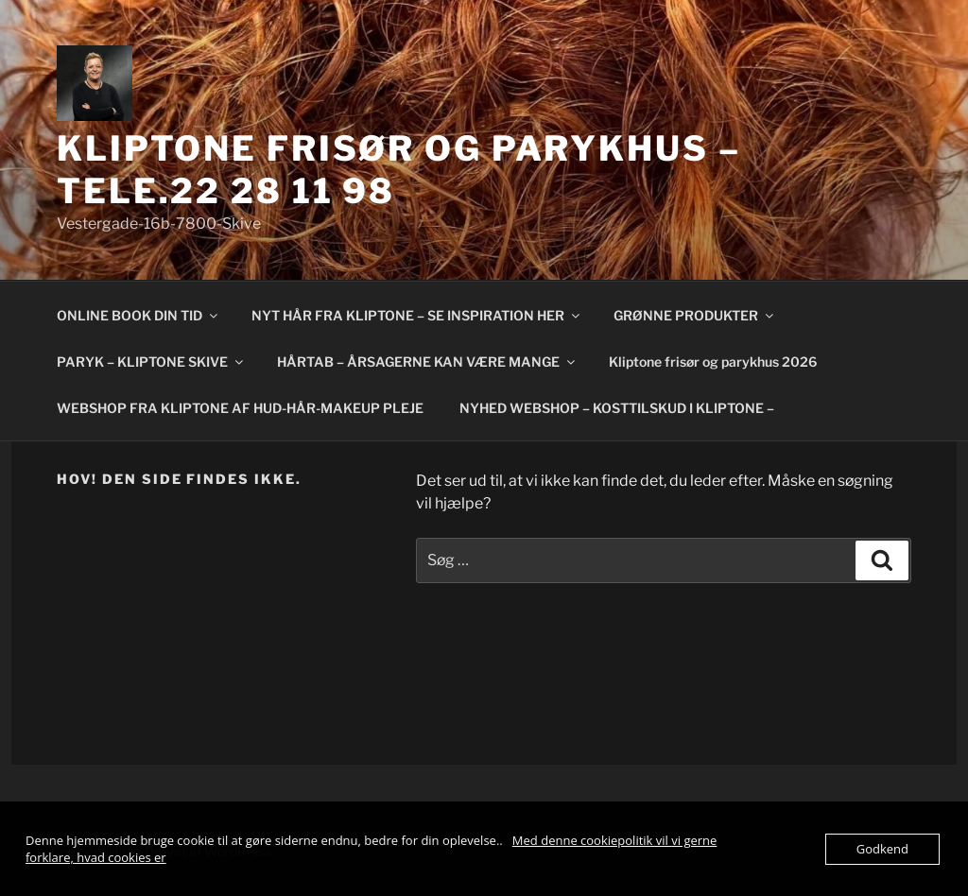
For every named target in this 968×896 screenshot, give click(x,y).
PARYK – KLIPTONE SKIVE (151, 361)
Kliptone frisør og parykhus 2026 (713, 361)
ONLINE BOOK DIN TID (138, 315)
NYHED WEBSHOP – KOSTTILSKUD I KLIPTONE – (616, 408)
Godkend (882, 848)
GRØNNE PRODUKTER (695, 315)
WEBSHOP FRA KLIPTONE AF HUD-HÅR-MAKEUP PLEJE (240, 408)
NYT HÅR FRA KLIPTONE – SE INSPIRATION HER (416, 315)
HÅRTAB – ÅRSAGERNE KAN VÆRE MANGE (427, 361)
